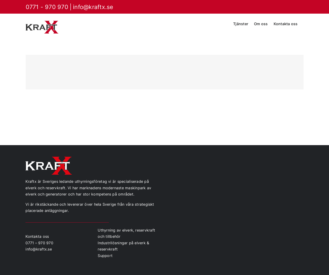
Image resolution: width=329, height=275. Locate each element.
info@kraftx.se (93, 6)
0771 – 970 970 (39, 243)
